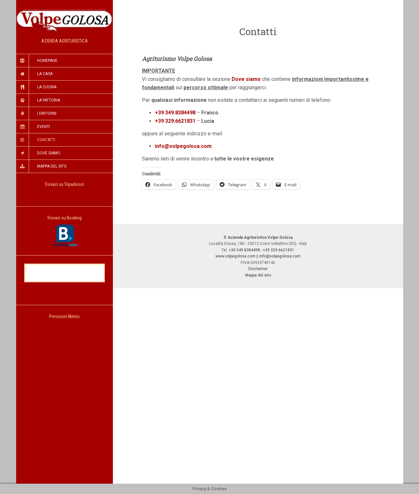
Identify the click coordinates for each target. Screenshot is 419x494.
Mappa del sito (258, 275)
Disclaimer (258, 268)
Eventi (43, 126)
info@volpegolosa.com (280, 256)
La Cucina (46, 87)
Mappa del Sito (52, 166)
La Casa (45, 74)
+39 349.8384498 (175, 113)
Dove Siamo (48, 153)
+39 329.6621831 (175, 121)
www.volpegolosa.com (235, 256)
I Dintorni (46, 113)
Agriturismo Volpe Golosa (65, 269)
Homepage (47, 60)
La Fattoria (48, 100)
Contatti (46, 140)
